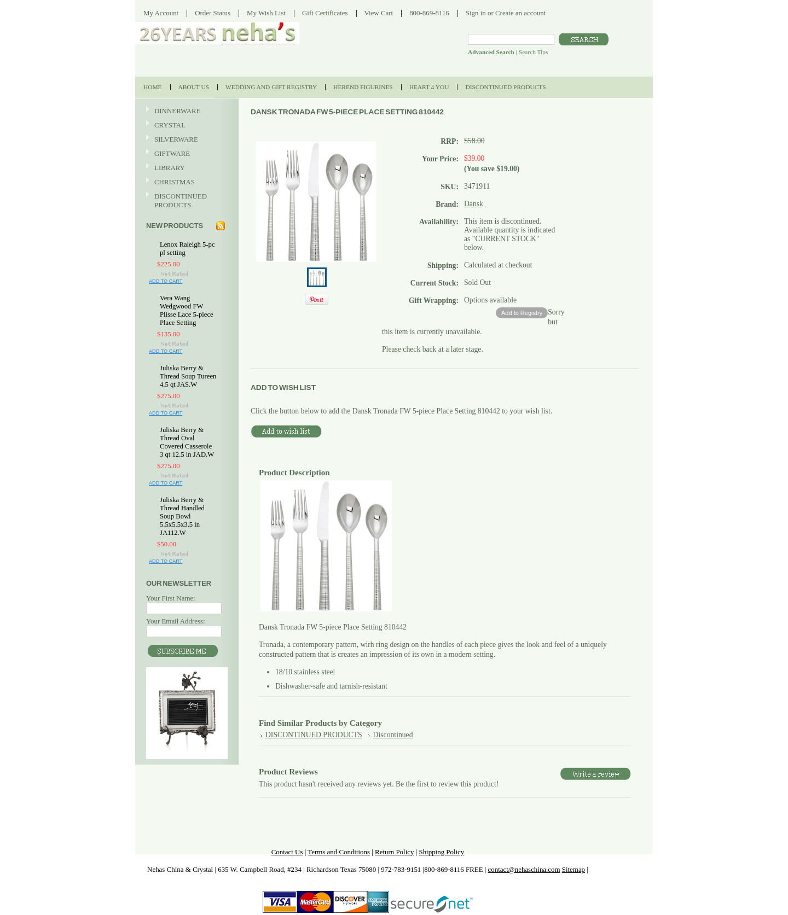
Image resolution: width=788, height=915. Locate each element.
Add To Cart (165, 281)
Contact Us (287, 852)
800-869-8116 (429, 13)
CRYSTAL (185, 125)
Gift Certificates (325, 13)
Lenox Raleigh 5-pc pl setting (187, 249)
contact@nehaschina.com (524, 869)
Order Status (212, 13)
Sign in (476, 13)
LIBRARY (169, 168)
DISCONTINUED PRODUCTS (185, 200)
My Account (160, 13)
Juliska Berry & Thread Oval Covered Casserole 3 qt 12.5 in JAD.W (187, 442)
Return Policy (394, 852)
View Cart (378, 13)
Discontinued (393, 735)
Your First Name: (170, 598)
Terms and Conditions (339, 852)
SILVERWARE (185, 139)
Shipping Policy (441, 852)
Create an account (520, 13)
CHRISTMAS (185, 182)
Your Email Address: (175, 621)
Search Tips (533, 52)
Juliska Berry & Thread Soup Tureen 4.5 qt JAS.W (188, 376)
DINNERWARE (185, 111)
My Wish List (266, 13)
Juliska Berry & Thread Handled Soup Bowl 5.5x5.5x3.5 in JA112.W (182, 516)
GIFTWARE (185, 154)
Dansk (473, 204)
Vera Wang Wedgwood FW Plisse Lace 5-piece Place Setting (186, 310)
